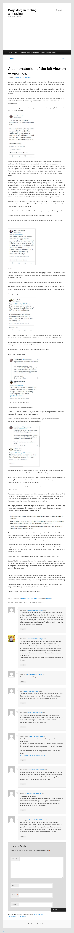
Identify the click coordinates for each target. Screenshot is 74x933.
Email (15, 895)
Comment (15, 858)
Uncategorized (25, 598)
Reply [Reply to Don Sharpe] (23, 665)
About (16, 52)
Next (64, 58)
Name (15, 885)
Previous (11, 58)
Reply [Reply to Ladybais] (23, 727)
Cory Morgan (27, 77)
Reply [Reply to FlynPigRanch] (23, 784)
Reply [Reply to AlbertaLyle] (23, 760)
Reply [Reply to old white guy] (23, 836)
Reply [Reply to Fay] (23, 703)
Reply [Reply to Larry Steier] (23, 629)
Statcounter (6, 932)
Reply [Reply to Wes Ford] (23, 682)
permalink (48, 598)
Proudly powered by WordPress (37, 924)
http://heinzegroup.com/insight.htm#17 (32, 755)
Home (10, 52)
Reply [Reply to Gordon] (23, 810)
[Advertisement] (37, 35)
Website (14, 904)
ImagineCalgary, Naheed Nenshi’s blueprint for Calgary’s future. (39, 52)
